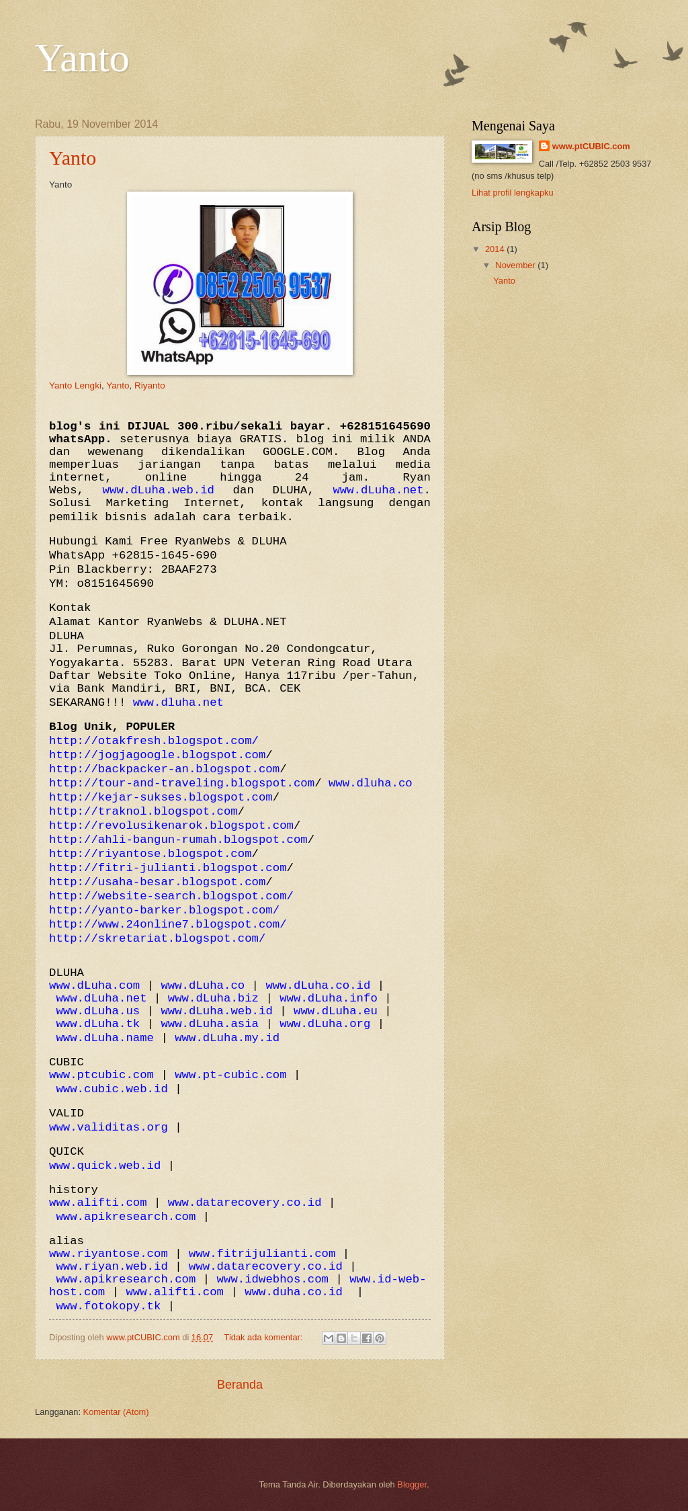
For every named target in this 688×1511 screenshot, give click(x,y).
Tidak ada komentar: (264, 1337)
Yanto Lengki (75, 385)
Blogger (412, 1484)
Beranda (240, 1384)
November (516, 265)
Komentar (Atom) (116, 1412)
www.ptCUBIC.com (591, 146)
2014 (496, 249)
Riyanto (149, 385)
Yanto (72, 158)
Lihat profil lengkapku (513, 193)
